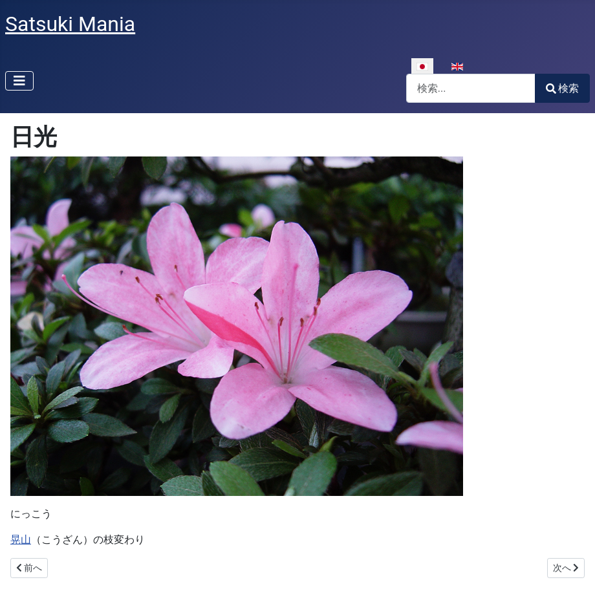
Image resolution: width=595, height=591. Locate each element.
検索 (562, 88)
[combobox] (471, 88)
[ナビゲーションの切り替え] (19, 81)
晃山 (20, 539)
